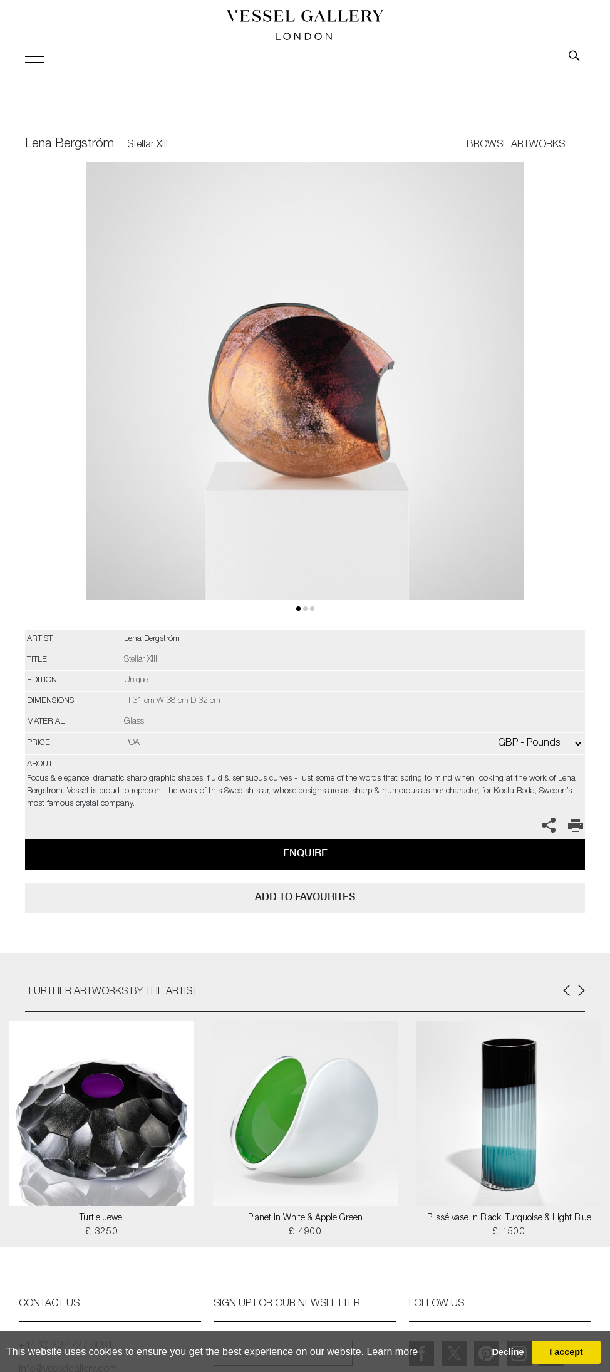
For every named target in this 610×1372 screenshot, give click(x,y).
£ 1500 (508, 1232)
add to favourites (305, 897)
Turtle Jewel (102, 1218)
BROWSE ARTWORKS (516, 145)
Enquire (305, 853)
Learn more (392, 1351)
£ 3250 (101, 1232)
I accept (566, 1352)
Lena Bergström (69, 144)
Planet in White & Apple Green (305, 1218)
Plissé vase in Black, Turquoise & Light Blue (509, 1218)
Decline (508, 1352)
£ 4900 (305, 1232)
